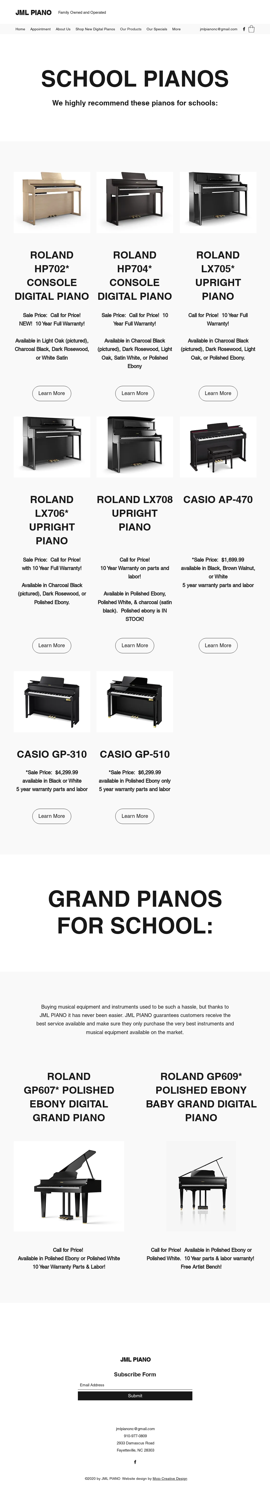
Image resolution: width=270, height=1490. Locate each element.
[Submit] (135, 1395)
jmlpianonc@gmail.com (218, 29)
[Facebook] (244, 29)
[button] (251, 29)
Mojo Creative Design (170, 1479)
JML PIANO (33, 13)
